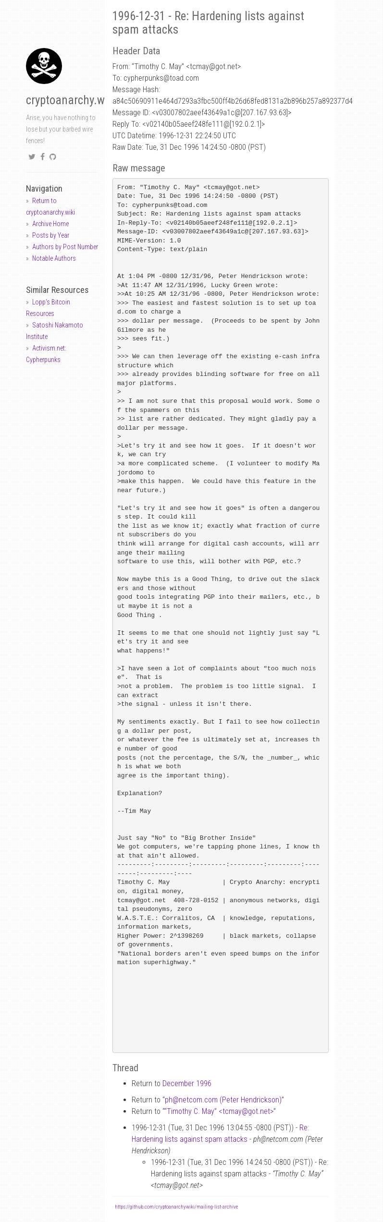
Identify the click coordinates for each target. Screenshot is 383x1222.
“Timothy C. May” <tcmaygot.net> (218, 1111)
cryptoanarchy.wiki (71, 100)
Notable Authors (54, 258)
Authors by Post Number (65, 247)
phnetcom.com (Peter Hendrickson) (223, 1099)
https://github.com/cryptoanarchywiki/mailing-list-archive (176, 1207)
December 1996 (186, 1083)
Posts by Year (50, 235)
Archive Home (50, 224)
